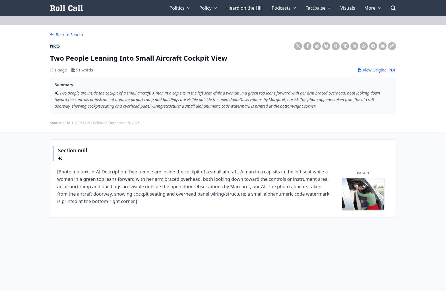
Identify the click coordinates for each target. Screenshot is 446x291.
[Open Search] (393, 8)
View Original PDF (377, 70)
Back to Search (66, 34)
